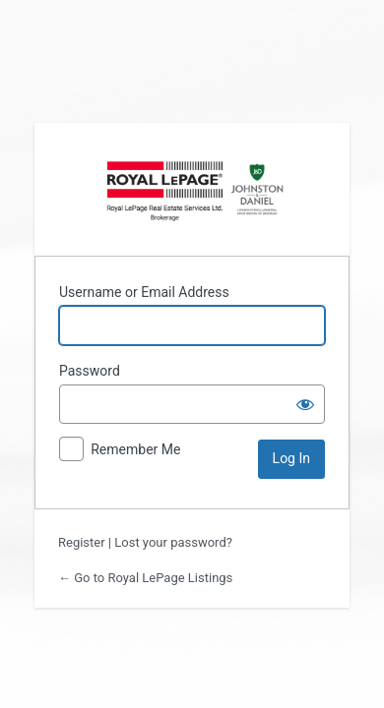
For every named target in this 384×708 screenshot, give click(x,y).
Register (81, 542)
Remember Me (135, 449)
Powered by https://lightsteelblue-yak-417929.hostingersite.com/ (192, 189)
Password (89, 371)
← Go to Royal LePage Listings (145, 577)
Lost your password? (173, 542)
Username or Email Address (144, 292)
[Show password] (305, 404)
